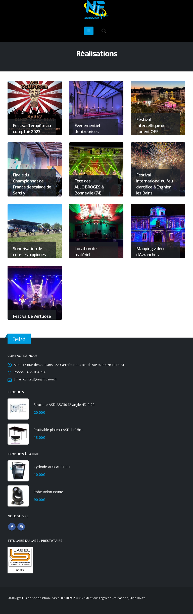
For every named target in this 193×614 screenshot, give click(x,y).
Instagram (21, 527)
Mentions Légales (97, 598)
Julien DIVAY (137, 598)
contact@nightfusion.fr (40, 379)
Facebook (12, 527)
